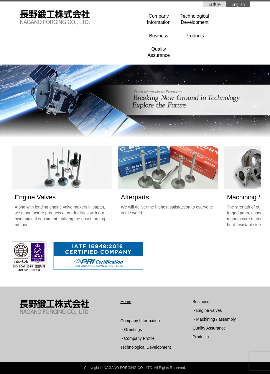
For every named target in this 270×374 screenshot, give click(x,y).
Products (194, 35)
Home (125, 301)
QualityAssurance (159, 52)
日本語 (214, 4)
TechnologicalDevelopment (194, 19)
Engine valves (209, 310)
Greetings (133, 329)
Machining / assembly (216, 319)
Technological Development (145, 347)
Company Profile (139, 338)
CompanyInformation (158, 19)
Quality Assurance (209, 328)
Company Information (140, 320)
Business (158, 35)
